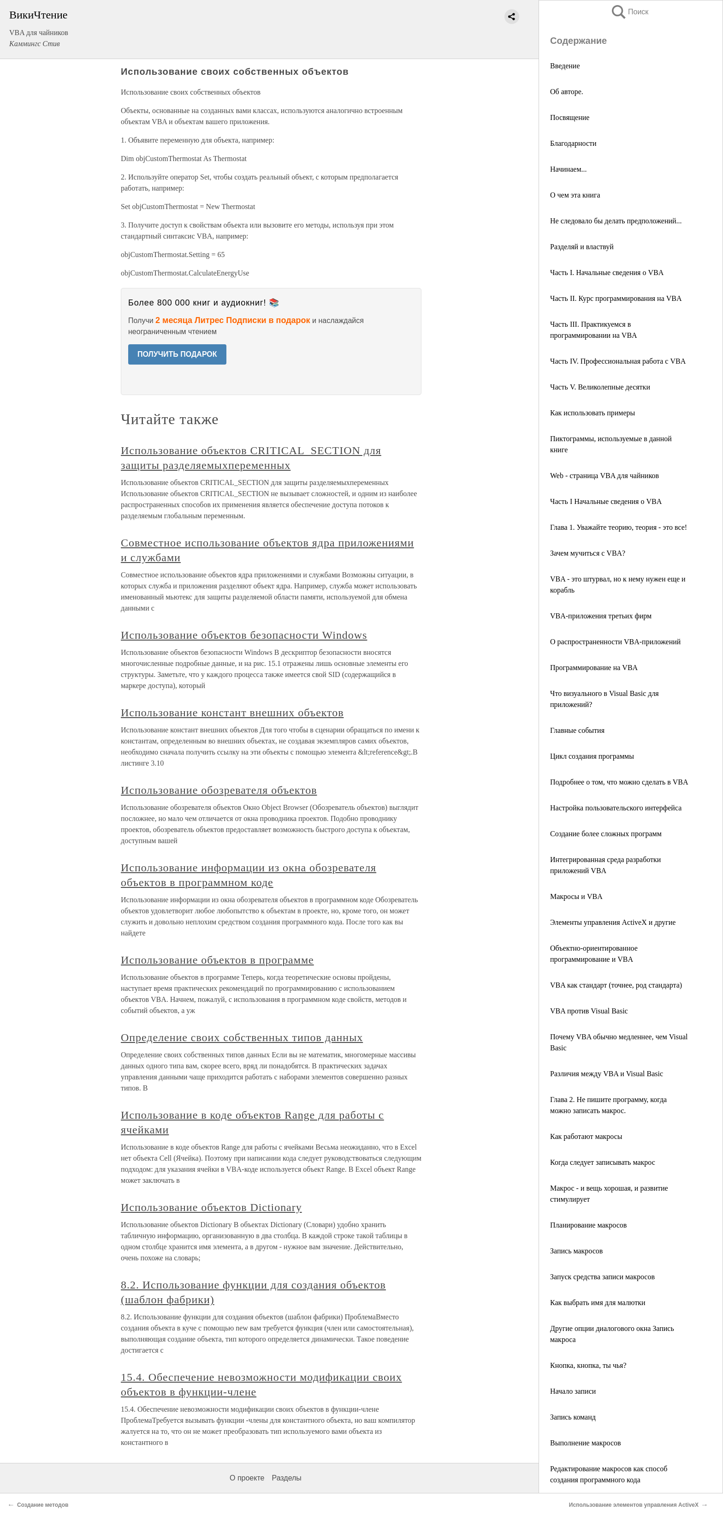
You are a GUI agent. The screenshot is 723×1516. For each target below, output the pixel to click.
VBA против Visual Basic (589, 1011)
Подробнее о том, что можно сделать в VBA (619, 782)
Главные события (577, 730)
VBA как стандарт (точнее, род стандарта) (616, 985)
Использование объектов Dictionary (211, 1207)
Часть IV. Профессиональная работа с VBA (618, 361)
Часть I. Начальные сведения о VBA (607, 272)
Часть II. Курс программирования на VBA (616, 298)
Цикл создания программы (592, 756)
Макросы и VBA (576, 896)
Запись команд (573, 1417)
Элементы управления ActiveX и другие (613, 922)
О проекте (247, 1478)
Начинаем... (568, 169)
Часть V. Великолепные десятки (600, 387)
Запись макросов (576, 1251)
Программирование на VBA (594, 667)
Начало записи (573, 1391)
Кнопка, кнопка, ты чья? (588, 1365)
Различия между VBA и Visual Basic (606, 1074)
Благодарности (573, 143)
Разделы (286, 1478)
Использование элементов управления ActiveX (634, 1505)
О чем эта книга (575, 195)
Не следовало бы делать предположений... (616, 221)
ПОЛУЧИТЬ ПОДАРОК (177, 354)
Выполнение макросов (585, 1443)
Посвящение (569, 117)
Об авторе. (566, 92)
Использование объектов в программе (217, 960)
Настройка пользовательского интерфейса (616, 808)
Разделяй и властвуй (582, 247)
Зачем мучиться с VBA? (587, 553)
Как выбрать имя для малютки (598, 1302)
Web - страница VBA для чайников (604, 475)
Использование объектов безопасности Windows (244, 635)
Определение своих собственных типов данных (242, 1037)
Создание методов (42, 1505)
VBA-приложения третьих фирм (601, 616)
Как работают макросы (586, 1136)
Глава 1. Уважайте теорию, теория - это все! (618, 527)
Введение (565, 66)
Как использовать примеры (592, 413)
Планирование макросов (588, 1225)
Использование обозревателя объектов (219, 790)
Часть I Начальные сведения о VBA (606, 501)
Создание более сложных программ (606, 834)
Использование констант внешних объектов (232, 713)
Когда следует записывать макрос (602, 1162)
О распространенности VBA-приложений (615, 642)
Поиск (629, 12)
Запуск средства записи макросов (602, 1277)
